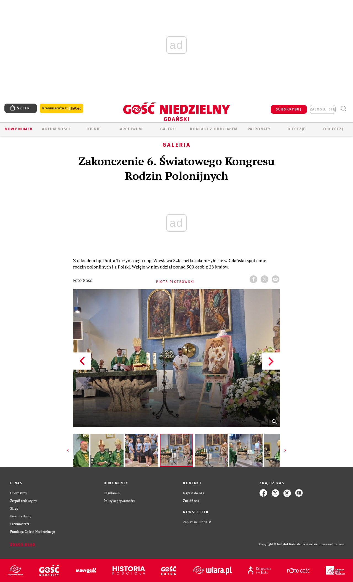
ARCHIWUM (131, 129)
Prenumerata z (61, 108)
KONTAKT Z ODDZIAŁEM (214, 129)
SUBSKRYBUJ (289, 109)
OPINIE (93, 129)
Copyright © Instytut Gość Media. (282, 544)
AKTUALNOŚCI (56, 129)
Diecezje (297, 129)
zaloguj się (322, 109)
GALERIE (168, 129)
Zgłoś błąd (23, 544)
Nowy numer (19, 129)
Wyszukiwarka (343, 109)
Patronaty (259, 129)
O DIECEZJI (334, 129)
